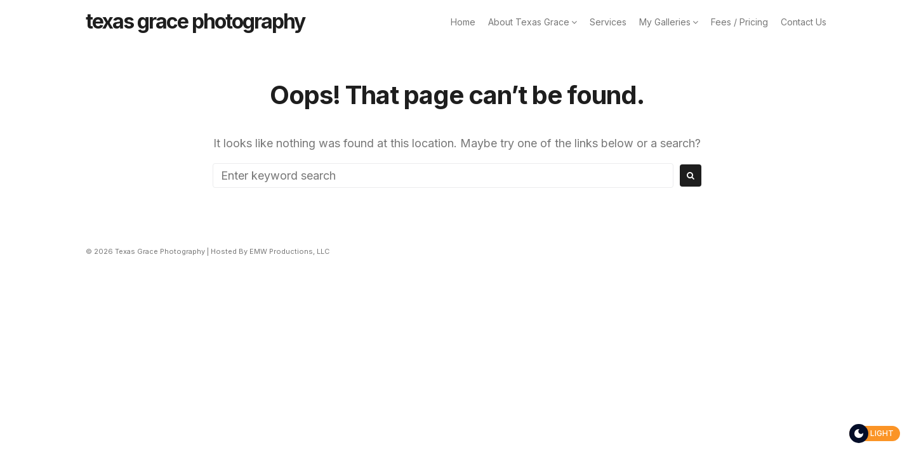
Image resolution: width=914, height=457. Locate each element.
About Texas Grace (528, 22)
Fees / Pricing (739, 22)
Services (608, 22)
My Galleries (665, 22)
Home (463, 22)
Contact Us (803, 22)
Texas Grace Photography (195, 21)
